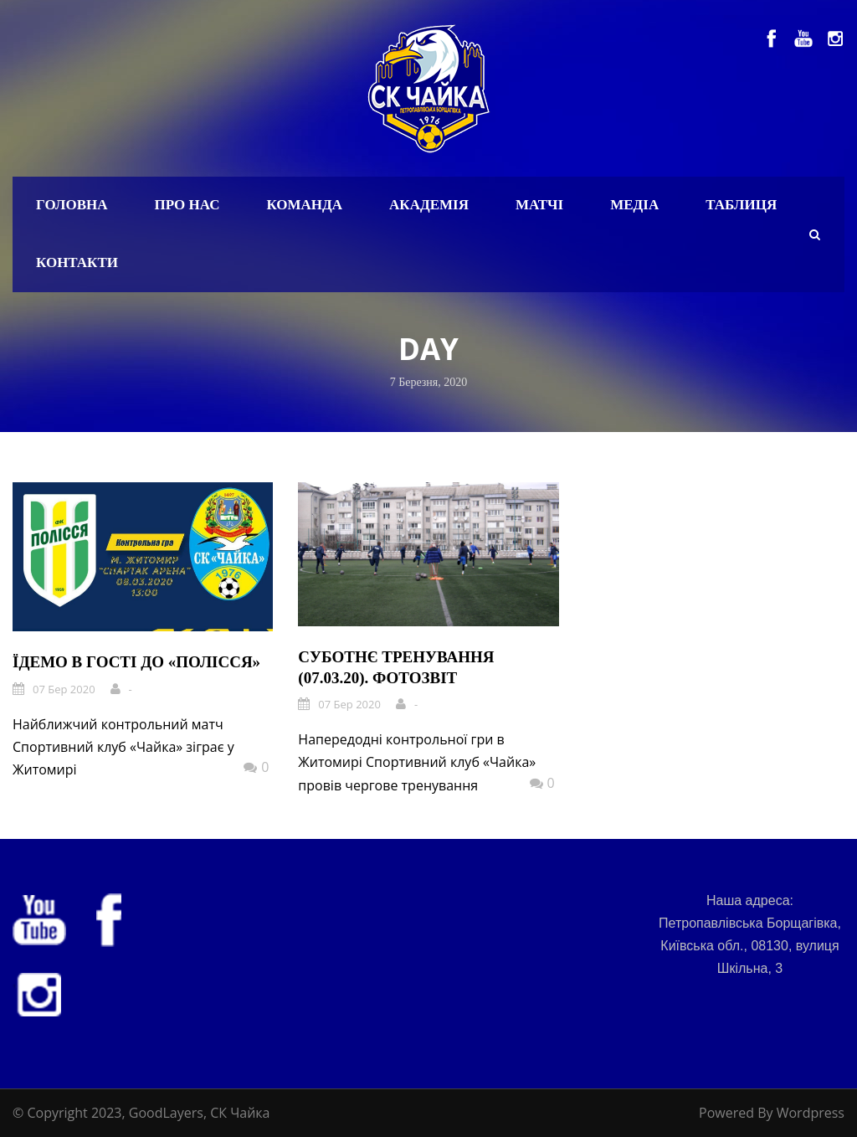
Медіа (634, 205)
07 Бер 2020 (64, 689)
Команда (304, 205)
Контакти (77, 262)
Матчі (539, 205)
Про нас (187, 205)
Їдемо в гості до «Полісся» (136, 662)
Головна (72, 205)
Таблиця (741, 205)
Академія (429, 205)
